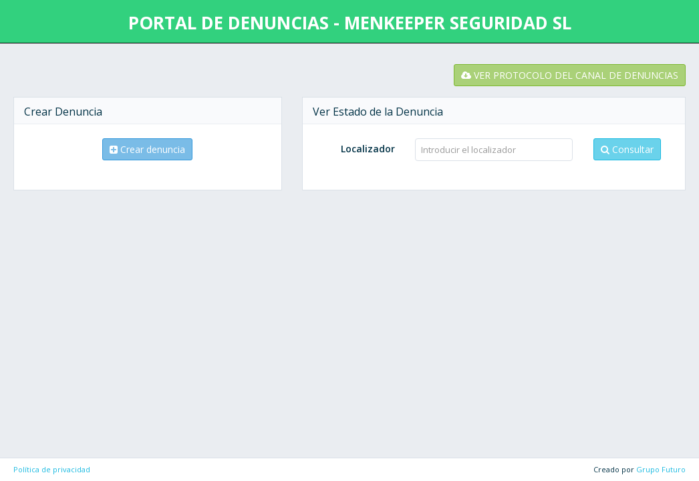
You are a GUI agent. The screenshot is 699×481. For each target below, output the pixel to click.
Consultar (627, 149)
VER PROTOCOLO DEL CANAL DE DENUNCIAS (569, 75)
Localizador (368, 148)
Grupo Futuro (661, 469)
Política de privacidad (51, 469)
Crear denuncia (147, 149)
